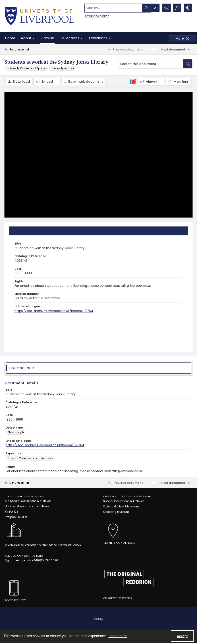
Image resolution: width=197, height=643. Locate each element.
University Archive (62, 68)
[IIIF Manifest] (178, 82)
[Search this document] (150, 63)
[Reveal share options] (166, 8)
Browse (47, 38)
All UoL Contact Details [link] (23, 556)
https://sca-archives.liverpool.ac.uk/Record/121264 (54, 311)
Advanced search (95, 16)
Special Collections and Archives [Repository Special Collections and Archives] (30, 458)
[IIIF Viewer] (150, 82)
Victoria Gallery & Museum (121, 507)
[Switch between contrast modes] (188, 8)
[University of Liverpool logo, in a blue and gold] (40, 16)
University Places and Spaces (27, 68)
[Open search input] (154, 8)
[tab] (98, 231)
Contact (98, 618)
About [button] (28, 38)
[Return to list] (29, 49)
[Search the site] (112, 8)
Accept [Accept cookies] (182, 636)
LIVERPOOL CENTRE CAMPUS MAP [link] (127, 496)
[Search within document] (187, 63)
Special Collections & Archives (123, 501)
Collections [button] (72, 38)
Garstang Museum (116, 512)
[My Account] (177, 8)
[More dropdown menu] (182, 38)
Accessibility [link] (15, 600)
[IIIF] (133, 81)
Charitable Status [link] (117, 598)
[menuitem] (98, 618)
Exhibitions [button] (100, 38)
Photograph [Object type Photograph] (16, 432)
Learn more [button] (117, 636)
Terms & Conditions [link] (119, 543)
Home (10, 38)
